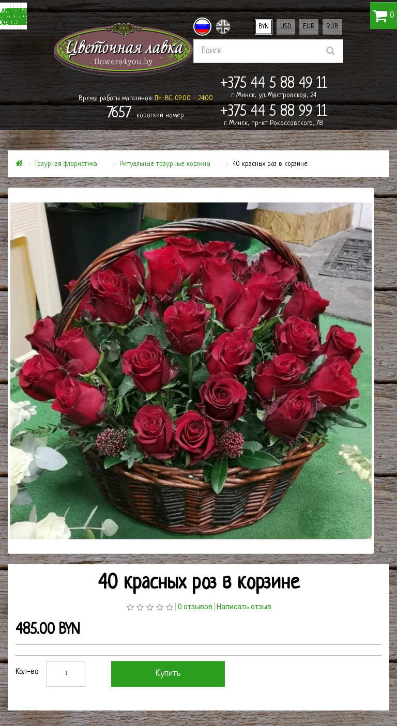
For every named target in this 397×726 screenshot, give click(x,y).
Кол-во (27, 672)
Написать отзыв (244, 607)
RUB (332, 26)
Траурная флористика (66, 164)
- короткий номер (145, 113)
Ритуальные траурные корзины (164, 164)
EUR (309, 26)
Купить (168, 673)
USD (286, 26)
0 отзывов (195, 607)
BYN (263, 26)
